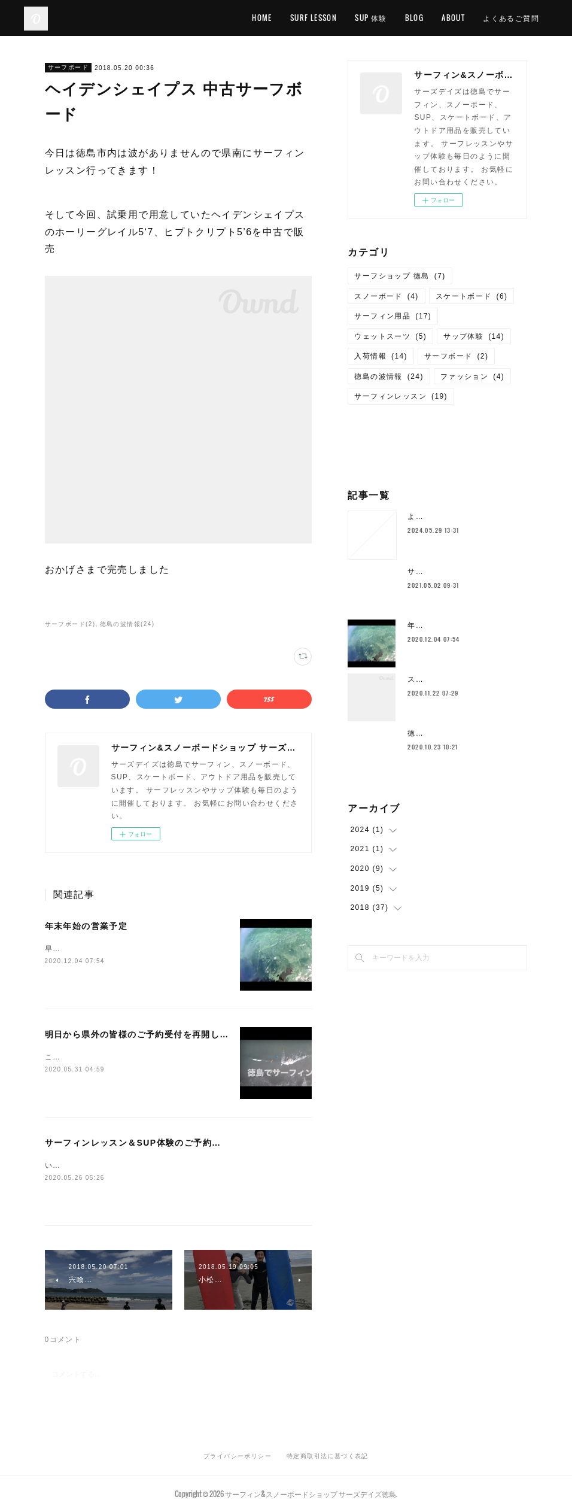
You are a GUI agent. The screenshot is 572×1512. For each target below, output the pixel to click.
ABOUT (453, 18)
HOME (262, 18)
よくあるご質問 (511, 18)
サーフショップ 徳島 (399, 276)
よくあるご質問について (451, 516)
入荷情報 (380, 356)
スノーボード (386, 296)
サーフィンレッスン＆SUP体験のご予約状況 (137, 1142)
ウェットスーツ (390, 336)
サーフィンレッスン (401, 396)
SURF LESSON (313, 18)
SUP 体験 (371, 18)
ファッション (472, 376)
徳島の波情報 (388, 376)
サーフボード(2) (70, 624)
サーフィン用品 (392, 316)
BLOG (414, 18)
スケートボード (472, 296)
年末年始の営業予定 (86, 926)
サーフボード (68, 67)
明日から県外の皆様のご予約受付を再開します (141, 1034)
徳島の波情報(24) (127, 624)
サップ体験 (473, 336)
